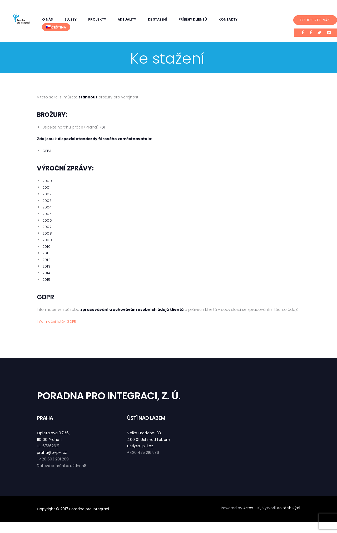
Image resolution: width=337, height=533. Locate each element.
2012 (46, 259)
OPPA (47, 150)
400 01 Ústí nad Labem (148, 439)
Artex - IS (253, 508)
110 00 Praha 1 (49, 439)
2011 (45, 253)
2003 (46, 200)
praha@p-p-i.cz (51, 452)
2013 (46, 266)
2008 (47, 233)
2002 (46, 194)
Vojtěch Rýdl (288, 508)
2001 (46, 187)
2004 (47, 207)
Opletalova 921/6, (53, 433)
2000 (47, 180)
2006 (47, 220)
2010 (46, 246)
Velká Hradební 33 (143, 433)
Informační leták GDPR (58, 321)
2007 (46, 226)
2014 (46, 272)
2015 (46, 279)
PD (102, 127)
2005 (47, 213)
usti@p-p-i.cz (139, 446)
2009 (47, 239)
